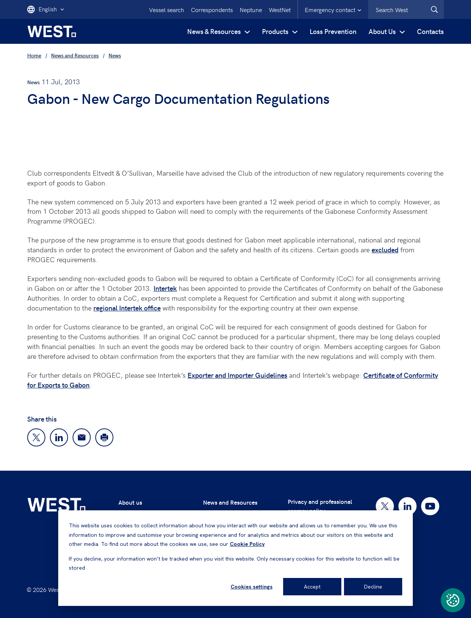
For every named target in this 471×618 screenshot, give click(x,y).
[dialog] (235, 558)
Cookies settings (252, 586)
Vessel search (166, 9)
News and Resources (230, 502)
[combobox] (406, 9)
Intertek (165, 288)
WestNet (280, 9)
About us (130, 502)
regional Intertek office (127, 307)
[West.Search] (434, 9)
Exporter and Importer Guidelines (237, 375)
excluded (385, 249)
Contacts (430, 31)
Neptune (251, 9)
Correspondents (212, 9)
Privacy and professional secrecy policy (320, 505)
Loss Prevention (333, 31)
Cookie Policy (247, 544)
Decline (373, 586)
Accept (312, 586)
